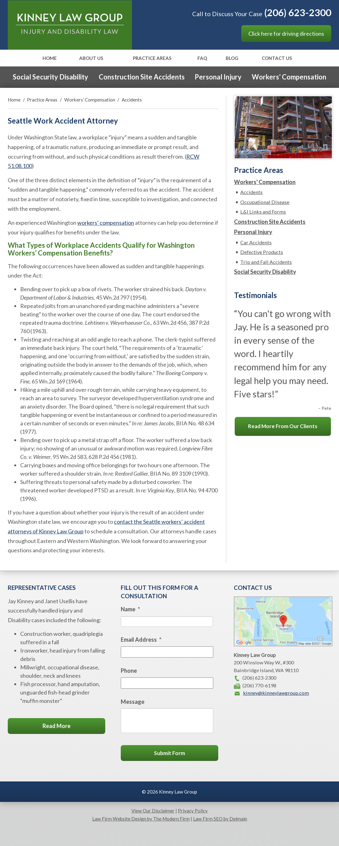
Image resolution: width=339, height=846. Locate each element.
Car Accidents (256, 242)
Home (50, 58)
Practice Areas (152, 58)
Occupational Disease (264, 202)
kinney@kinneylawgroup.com (276, 693)
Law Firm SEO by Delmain (220, 818)
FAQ (202, 58)
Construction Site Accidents (142, 77)
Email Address (141, 639)
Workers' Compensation (265, 182)
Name (130, 609)
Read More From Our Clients (282, 426)
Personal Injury (218, 77)
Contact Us (277, 58)
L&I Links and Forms (263, 212)
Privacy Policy (193, 810)
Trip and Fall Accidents (266, 262)
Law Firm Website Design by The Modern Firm (141, 818)
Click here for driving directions (286, 33)
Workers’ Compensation (289, 77)
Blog (232, 58)
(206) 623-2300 (297, 12)
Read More (56, 725)
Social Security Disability (50, 77)
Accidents (251, 192)
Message (132, 701)
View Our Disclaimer (152, 810)
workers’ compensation (105, 222)
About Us (91, 58)
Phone (129, 670)
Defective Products (261, 252)
